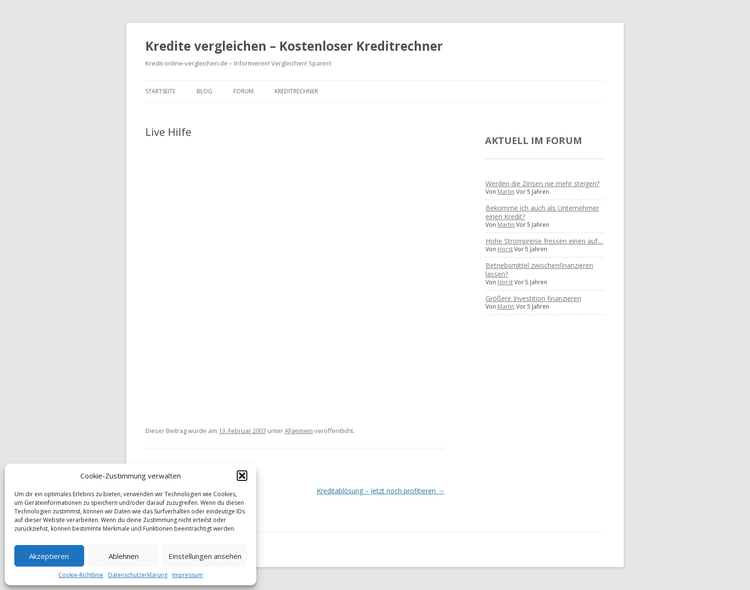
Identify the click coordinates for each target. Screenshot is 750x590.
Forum (243, 91)
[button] (242, 475)
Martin (506, 192)
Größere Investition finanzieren (533, 298)
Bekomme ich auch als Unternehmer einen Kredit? (542, 212)
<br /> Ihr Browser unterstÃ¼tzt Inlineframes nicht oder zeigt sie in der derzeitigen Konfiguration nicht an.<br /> (241, 274)
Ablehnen (124, 556)
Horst (505, 249)
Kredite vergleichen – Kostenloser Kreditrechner (294, 46)
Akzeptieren (49, 556)
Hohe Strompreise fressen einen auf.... (544, 240)
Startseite (160, 91)
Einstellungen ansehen (205, 556)
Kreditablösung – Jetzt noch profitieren (380, 490)
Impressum (187, 575)
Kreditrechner (296, 91)
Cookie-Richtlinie (80, 575)
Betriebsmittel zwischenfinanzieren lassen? (539, 269)
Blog (204, 91)
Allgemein (299, 430)
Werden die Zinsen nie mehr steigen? (542, 183)
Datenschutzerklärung (137, 575)
